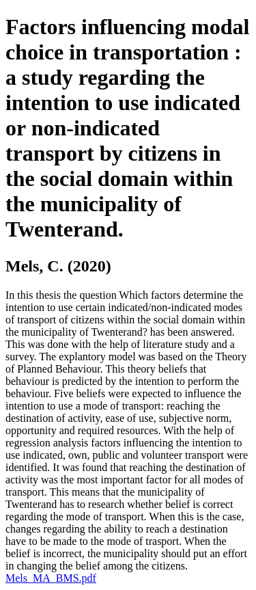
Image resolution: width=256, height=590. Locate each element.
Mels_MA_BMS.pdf (50, 578)
